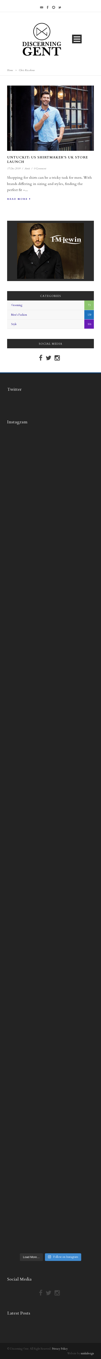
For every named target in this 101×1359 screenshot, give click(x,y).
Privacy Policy (60, 1349)
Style (14, 324)
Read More (19, 199)
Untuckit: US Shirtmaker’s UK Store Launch (47, 159)
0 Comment (40, 168)
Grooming (16, 305)
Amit (27, 168)
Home (10, 70)
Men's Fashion (19, 315)
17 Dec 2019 (13, 168)
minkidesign (87, 1353)
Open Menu (77, 39)
